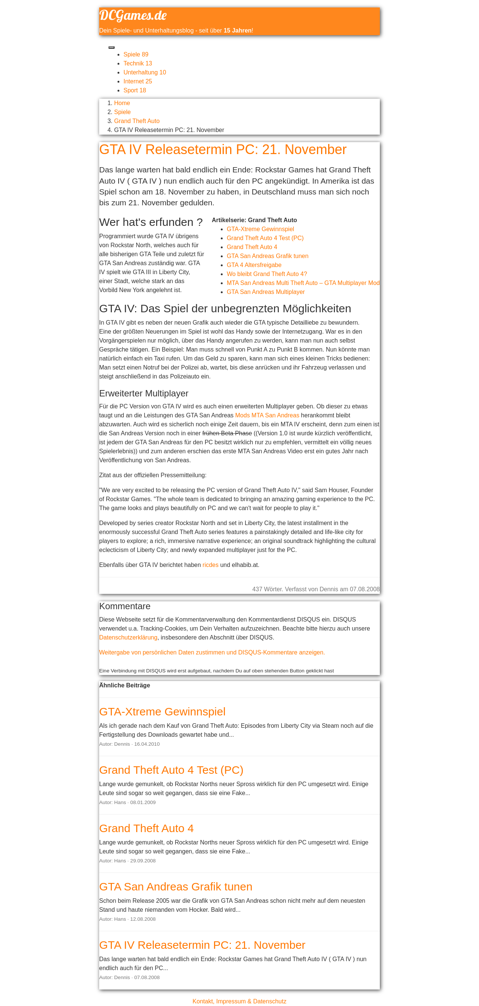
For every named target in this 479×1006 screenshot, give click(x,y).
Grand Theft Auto (137, 121)
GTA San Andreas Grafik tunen (268, 256)
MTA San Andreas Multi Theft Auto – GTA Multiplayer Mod (303, 283)
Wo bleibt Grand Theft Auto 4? (267, 274)
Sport (134, 90)
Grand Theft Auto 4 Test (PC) (265, 238)
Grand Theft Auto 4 (252, 247)
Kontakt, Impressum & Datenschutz (240, 1001)
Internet (137, 81)
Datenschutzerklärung (128, 637)
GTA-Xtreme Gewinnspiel (260, 229)
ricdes (210, 565)
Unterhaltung (144, 72)
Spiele (136, 54)
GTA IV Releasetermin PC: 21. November (202, 945)
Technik (137, 63)
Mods (242, 415)
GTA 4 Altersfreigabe (254, 265)
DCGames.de (133, 14)
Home (122, 103)
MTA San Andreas (275, 415)
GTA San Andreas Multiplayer (266, 292)
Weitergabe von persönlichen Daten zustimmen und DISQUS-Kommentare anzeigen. (212, 652)
